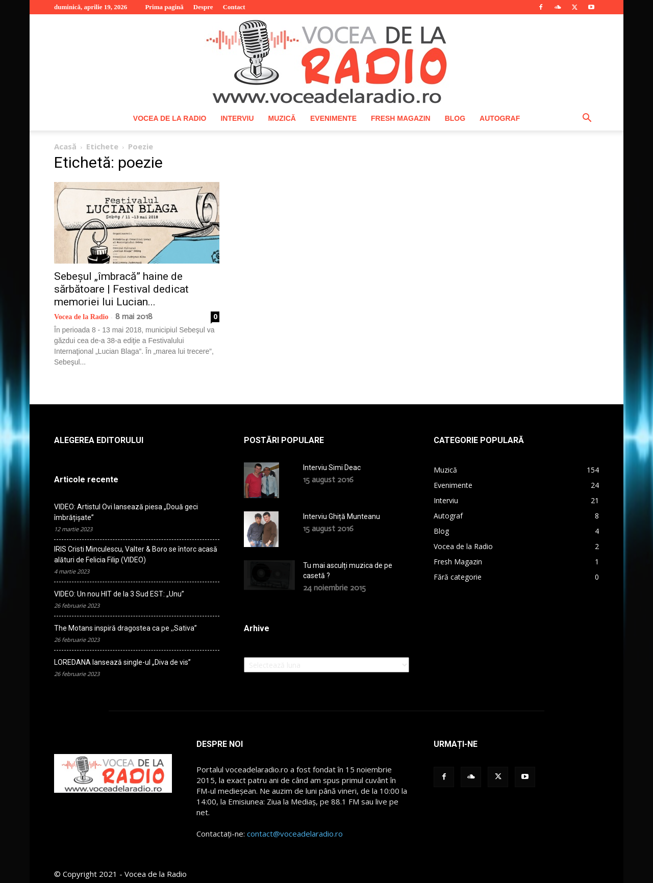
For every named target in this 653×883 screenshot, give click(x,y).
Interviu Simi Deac (332, 467)
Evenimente (333, 118)
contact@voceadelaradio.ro (295, 833)
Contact (234, 7)
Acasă (65, 146)
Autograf (500, 118)
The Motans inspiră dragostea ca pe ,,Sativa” (125, 628)
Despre (203, 7)
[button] (586, 119)
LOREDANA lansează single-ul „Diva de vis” (122, 662)
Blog (455, 118)
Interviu (237, 118)
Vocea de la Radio (170, 118)
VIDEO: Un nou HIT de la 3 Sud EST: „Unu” (119, 594)
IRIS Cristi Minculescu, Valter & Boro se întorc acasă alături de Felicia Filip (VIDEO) (135, 554)
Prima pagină (164, 7)
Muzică (282, 118)
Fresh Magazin (401, 118)
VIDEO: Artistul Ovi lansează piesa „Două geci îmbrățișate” (126, 512)
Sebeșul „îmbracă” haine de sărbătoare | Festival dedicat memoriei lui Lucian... (121, 289)
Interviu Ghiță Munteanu (341, 516)
